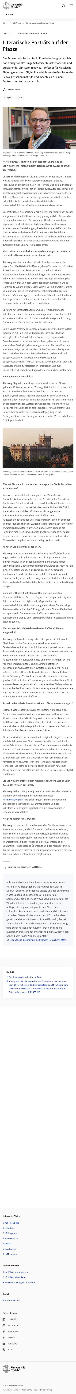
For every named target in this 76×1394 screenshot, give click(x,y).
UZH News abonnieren (15, 1277)
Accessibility (27, 1390)
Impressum (7, 1390)
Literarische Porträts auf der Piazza (40, 23)
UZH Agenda (11, 1233)
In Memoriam (11, 1254)
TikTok (9, 1337)
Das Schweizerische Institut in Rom (25, 977)
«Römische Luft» (14, 799)
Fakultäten (10, 1228)
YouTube (10, 1343)
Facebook (10, 1331)
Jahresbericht (11, 1238)
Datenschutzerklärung (43, 1390)
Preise (8, 1243)
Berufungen (10, 1249)
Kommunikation (12, 1300)
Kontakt (17, 1390)
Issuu (8, 1349)
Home (5, 23)
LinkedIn (10, 1319)
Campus (7, 97)
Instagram (11, 1325)
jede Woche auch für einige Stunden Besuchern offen (38, 940)
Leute (20, 97)
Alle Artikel (17, 23)
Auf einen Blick (12, 1223)
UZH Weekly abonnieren (16, 1272)
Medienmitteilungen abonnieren (20, 1282)
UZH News (8, 14)
